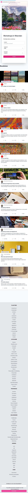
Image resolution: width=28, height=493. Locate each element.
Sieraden (14, 378)
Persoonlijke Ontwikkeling (14, 371)
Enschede (14, 317)
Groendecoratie (14, 355)
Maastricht (14, 325)
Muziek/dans (14, 367)
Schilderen (14, 374)
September (14, 452)
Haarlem (14, 323)
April (14, 465)
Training (14, 433)
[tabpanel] (14, 34)
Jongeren (14, 423)
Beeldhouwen (14, 344)
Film (14, 349)
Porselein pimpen (5, 282)
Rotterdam (14, 329)
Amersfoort (14, 308)
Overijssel (14, 407)
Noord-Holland (14, 405)
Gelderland (14, 397)
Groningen (14, 321)
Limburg (14, 401)
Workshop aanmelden (14, 474)
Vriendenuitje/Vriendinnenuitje (14, 437)
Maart (14, 463)
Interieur (14, 357)
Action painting (4, 158)
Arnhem (14, 312)
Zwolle (14, 337)
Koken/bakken (14, 361)
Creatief (14, 348)
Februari (14, 461)
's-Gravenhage (14, 331)
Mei (14, 467)
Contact (14, 476)
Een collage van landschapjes (8, 86)
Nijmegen (14, 327)
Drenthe (14, 391)
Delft (14, 314)
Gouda (14, 319)
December (14, 457)
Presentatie (14, 372)
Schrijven (14, 376)
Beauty (14, 342)
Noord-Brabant (14, 403)
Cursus (14, 419)
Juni (14, 446)
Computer (14, 346)
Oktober (14, 453)
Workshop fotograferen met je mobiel (10, 183)
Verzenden (14, 490)
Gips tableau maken (5, 107)
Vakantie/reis (14, 435)
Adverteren (14, 472)
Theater (14, 386)
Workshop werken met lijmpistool (9, 231)
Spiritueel (14, 380)
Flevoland (14, 393)
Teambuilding (14, 431)
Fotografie (14, 351)
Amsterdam (14, 310)
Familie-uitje (14, 421)
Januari (14, 459)
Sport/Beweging (14, 382)
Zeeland (14, 410)
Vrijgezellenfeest (14, 439)
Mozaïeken (14, 365)
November (14, 455)
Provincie (5, 51)
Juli (14, 448)
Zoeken (5, 42)
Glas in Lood (14, 353)
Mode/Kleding (14, 363)
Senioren (14, 429)
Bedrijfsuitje (14, 418)
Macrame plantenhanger (7, 256)
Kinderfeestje (14, 425)
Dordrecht (14, 315)
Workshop (14, 441)
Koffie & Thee (14, 359)
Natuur (14, 369)
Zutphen (14, 335)
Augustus (14, 450)
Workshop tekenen (5, 207)
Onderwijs (14, 427)
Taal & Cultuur (14, 384)
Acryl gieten (4, 133)
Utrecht (14, 333)
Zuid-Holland (14, 412)
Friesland (14, 395)
